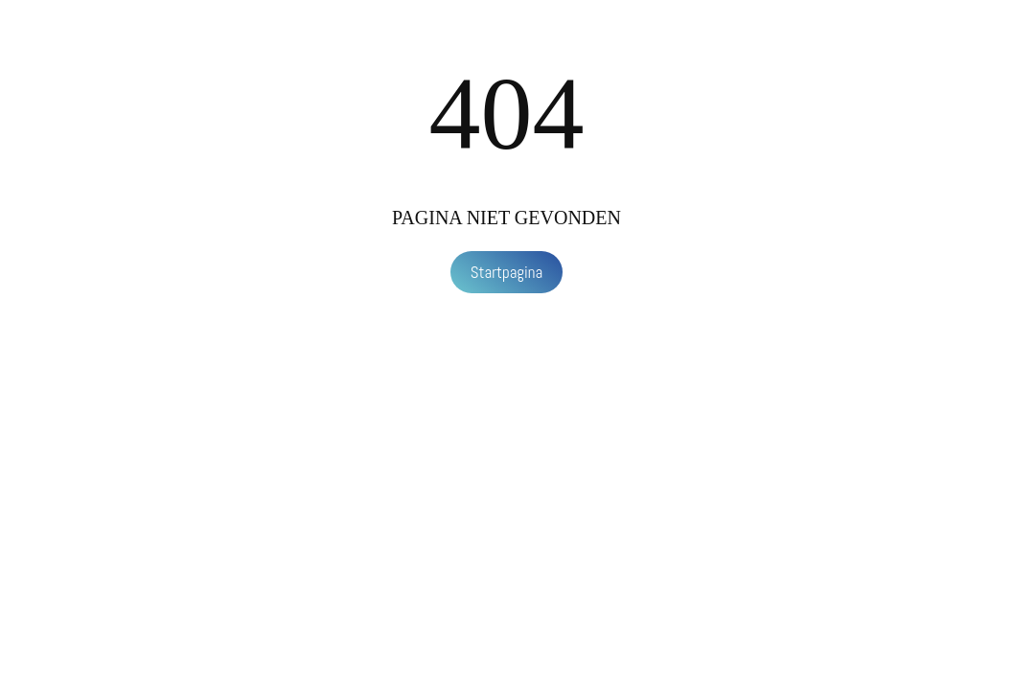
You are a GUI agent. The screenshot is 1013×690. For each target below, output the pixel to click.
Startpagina (507, 272)
